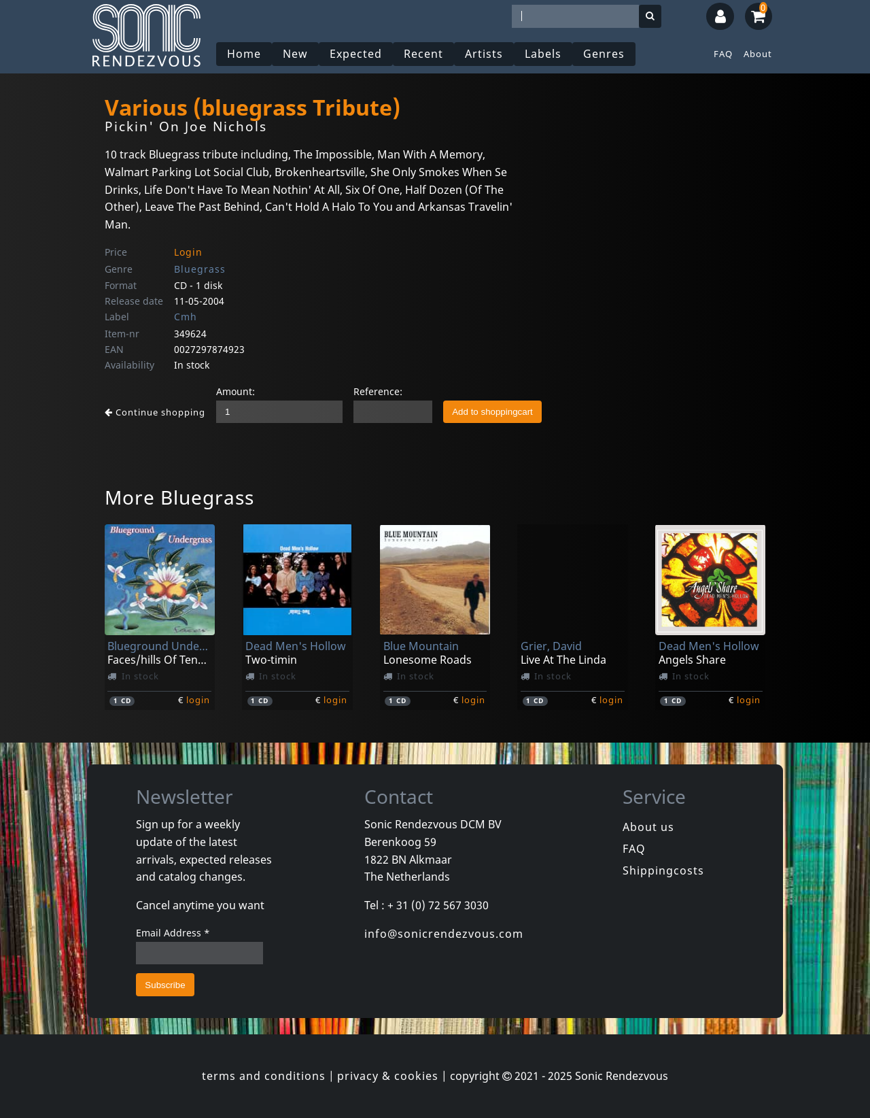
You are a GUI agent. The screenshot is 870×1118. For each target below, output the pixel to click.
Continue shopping (155, 412)
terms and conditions (264, 1075)
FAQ (723, 54)
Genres (604, 53)
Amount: (235, 391)
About (758, 54)
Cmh (185, 316)
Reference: (377, 391)
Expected (356, 53)
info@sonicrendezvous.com (443, 933)
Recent (423, 53)
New (295, 53)
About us (648, 826)
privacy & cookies (387, 1075)
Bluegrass (200, 268)
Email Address (173, 932)
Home (244, 53)
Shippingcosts (663, 870)
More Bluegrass (179, 497)
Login (188, 251)
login (198, 700)
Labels (543, 53)
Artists (484, 53)
